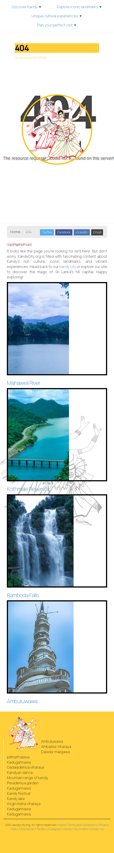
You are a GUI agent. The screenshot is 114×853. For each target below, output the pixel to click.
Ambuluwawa (22, 701)
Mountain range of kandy (27, 777)
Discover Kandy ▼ (27, 6)
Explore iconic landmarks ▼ (79, 6)
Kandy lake (16, 798)
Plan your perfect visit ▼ (57, 25)
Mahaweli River (23, 382)
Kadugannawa (19, 762)
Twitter (47, 232)
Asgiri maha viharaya (23, 803)
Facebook (64, 232)
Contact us (96, 829)
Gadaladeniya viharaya (25, 767)
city (67, 266)
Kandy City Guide (75, 829)
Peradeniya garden (23, 782)
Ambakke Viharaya (56, 746)
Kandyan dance (20, 772)
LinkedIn (82, 232)
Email (97, 232)
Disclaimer (27, 829)
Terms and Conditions (82, 825)
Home (15, 231)
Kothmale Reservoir (28, 488)
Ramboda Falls (23, 595)
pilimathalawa (18, 757)
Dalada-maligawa (55, 751)
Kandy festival (18, 793)
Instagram (54, 829)
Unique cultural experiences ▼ (57, 15)
